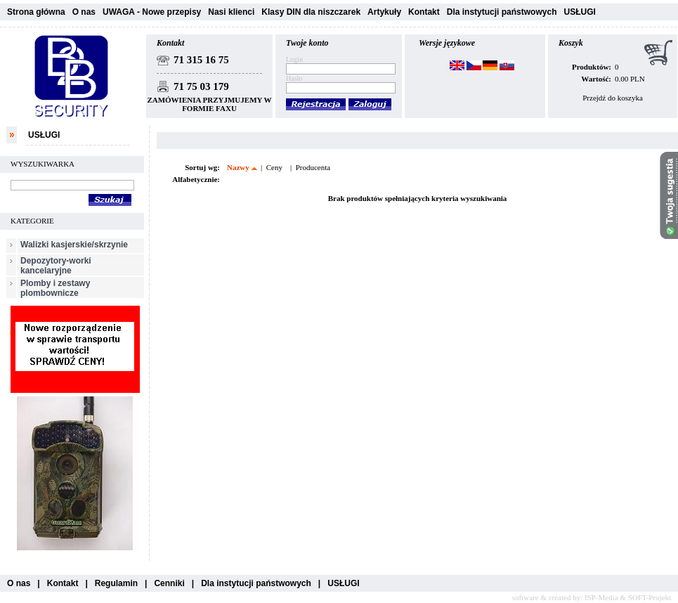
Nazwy (238, 167)
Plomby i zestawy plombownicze (55, 288)
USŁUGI (579, 12)
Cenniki (169, 583)
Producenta (313, 167)
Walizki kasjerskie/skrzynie (74, 244)
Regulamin (116, 583)
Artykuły (384, 12)
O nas (84, 12)
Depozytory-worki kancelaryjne (55, 265)
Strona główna (36, 12)
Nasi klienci (231, 12)
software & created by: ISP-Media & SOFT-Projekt (591, 597)
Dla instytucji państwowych (502, 12)
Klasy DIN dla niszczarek (310, 12)
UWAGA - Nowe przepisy (152, 12)
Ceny (274, 167)
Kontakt (424, 12)
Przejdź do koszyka (612, 97)
